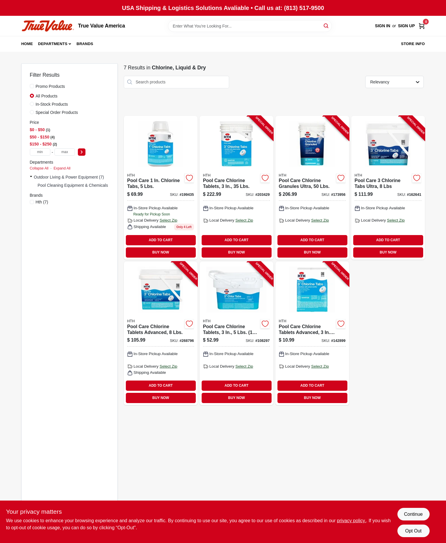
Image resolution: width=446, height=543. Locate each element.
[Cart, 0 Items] (422, 26)
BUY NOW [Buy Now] (160, 252)
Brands (85, 44)
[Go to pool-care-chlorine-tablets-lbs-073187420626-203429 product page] (236, 188)
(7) (42, 202)
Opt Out (413, 530)
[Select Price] (81, 152)
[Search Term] (250, 26)
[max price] (64, 152)
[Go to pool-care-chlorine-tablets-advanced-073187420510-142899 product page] (312, 333)
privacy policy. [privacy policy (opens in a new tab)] (351, 520)
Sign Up (406, 25)
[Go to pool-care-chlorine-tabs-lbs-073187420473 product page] (161, 188)
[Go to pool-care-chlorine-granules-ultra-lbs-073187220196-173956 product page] (312, 188)
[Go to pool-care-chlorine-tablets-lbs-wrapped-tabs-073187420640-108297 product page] (236, 333)
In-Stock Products (52, 104)
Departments (52, 44)
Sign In (382, 25)
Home (27, 44)
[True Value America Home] (47, 26)
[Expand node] (31, 177)
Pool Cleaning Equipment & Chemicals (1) (76, 185)
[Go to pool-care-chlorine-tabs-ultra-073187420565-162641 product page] (388, 188)
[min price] (40, 152)
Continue (413, 514)
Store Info (413, 44)
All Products (47, 96)
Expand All (62, 168)
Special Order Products (57, 112)
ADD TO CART (161, 240)
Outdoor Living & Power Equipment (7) (69, 177)
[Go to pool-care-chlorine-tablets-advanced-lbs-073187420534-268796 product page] (161, 333)
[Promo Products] (32, 86)
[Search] (326, 25)
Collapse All (39, 168)
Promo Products (50, 86)
